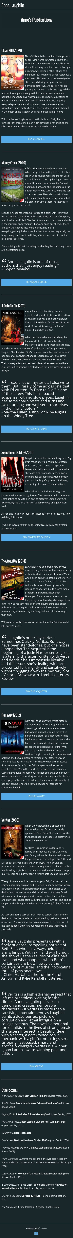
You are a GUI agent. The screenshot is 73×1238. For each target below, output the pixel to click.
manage (44, 1228)
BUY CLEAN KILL (36, 138)
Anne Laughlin (12, 5)
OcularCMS (36, 1228)
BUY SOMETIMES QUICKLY (36, 537)
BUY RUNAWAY (36, 796)
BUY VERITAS (36, 1066)
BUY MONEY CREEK (36, 282)
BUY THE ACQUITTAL (36, 691)
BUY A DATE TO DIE (36, 428)
